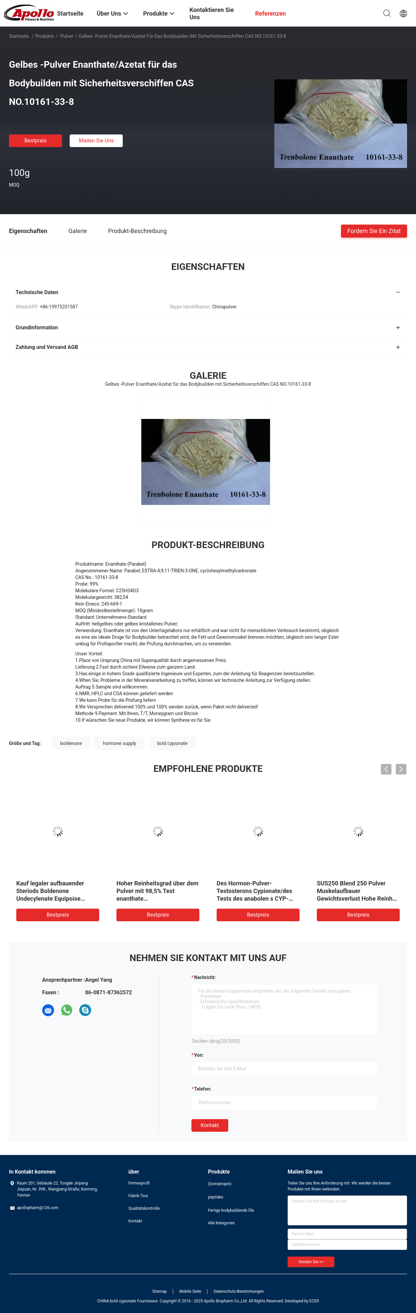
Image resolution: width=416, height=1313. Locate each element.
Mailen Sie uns (96, 140)
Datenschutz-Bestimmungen (239, 1291)
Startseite (19, 36)
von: (199, 1055)
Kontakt (210, 1125)
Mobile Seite (190, 1291)
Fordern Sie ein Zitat (374, 230)
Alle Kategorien (221, 1223)
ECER (314, 1301)
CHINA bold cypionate (116, 1301)
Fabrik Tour (138, 1195)
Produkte (44, 36)
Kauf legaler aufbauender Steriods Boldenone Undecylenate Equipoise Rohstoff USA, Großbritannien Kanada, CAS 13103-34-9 (56, 898)
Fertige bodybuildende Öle (231, 1210)
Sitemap (159, 1291)
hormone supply (119, 743)
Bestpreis (36, 140)
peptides (215, 1197)
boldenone (71, 743)
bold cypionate (172, 743)
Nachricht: (205, 977)
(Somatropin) (219, 1184)
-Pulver (66, 36)
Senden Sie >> (311, 1262)
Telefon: (202, 1089)
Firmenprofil (139, 1183)
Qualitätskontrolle (144, 1208)
